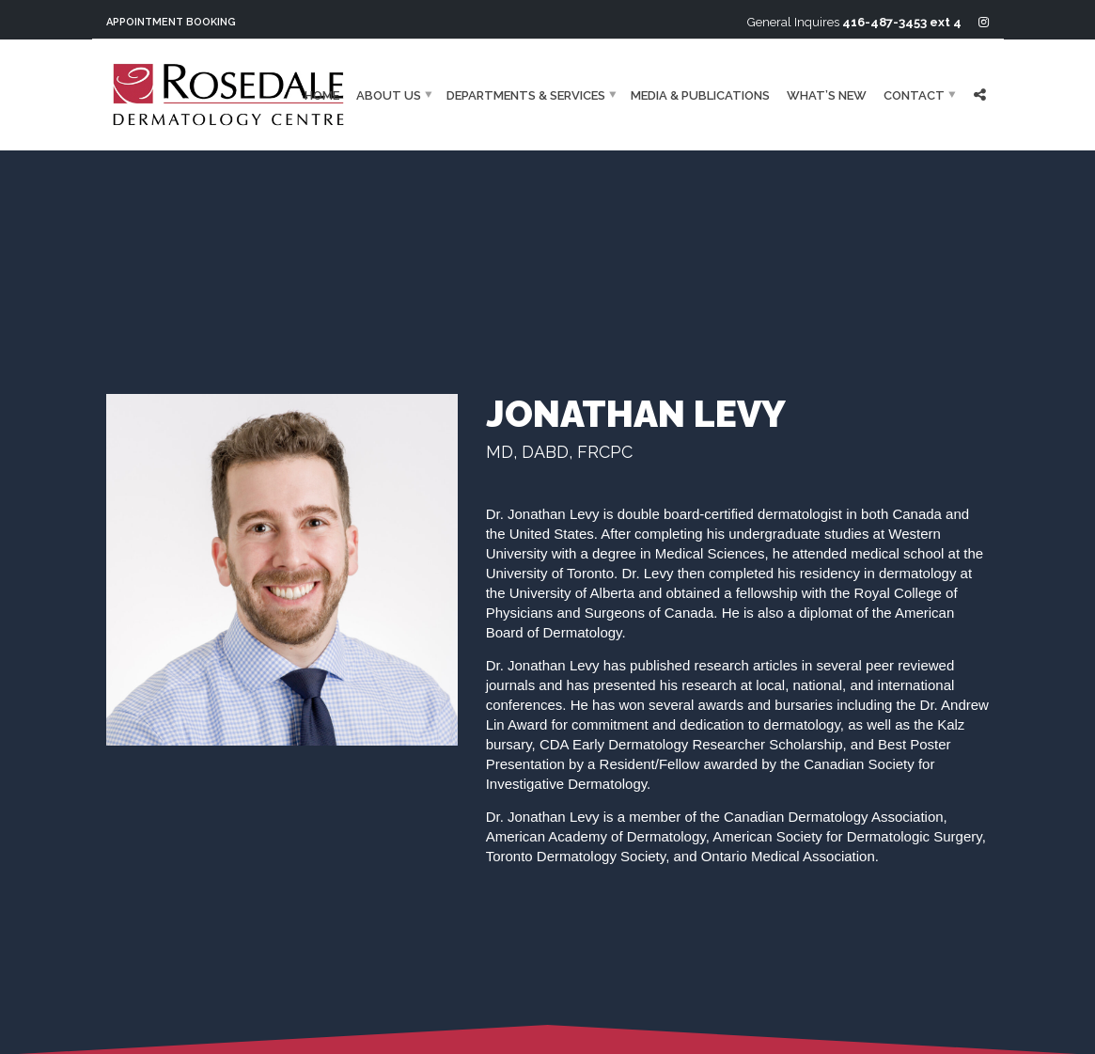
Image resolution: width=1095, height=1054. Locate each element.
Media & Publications (700, 94)
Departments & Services (525, 94)
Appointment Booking (171, 22)
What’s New (827, 94)
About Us (388, 94)
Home (322, 94)
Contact (914, 94)
